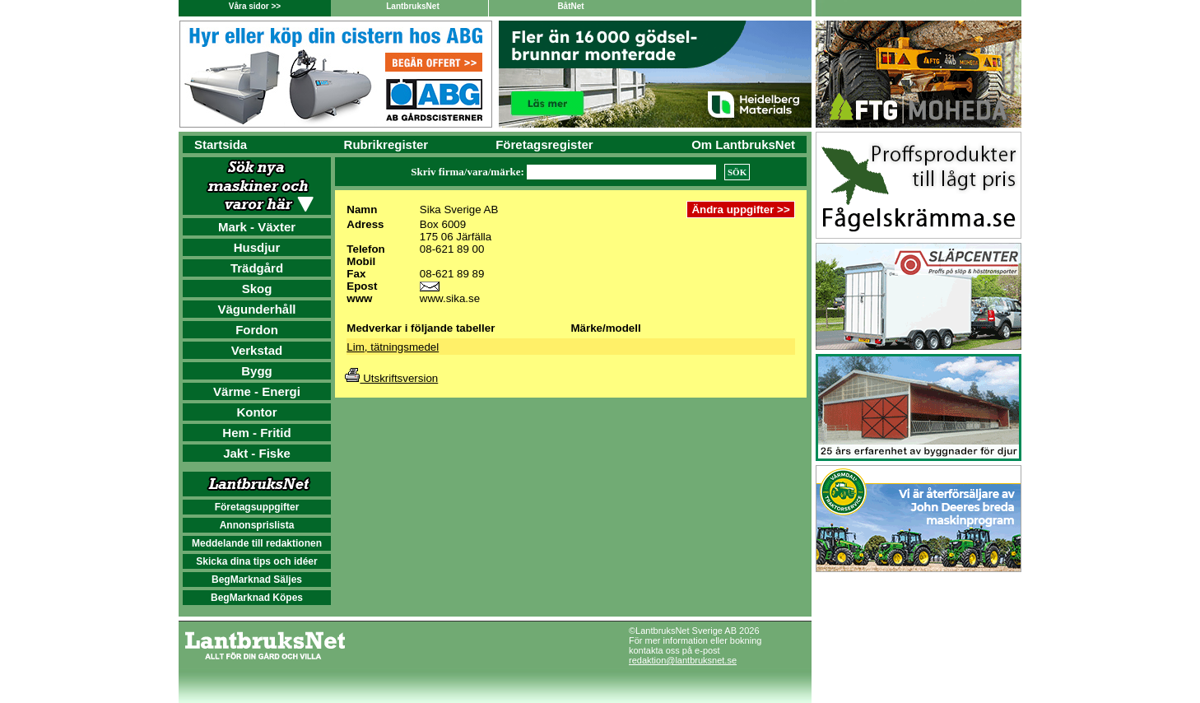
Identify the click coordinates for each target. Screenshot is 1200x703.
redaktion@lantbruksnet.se (683, 660)
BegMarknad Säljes (257, 579)
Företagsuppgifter (257, 507)
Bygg (256, 371)
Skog (257, 289)
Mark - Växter (256, 227)
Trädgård (256, 268)
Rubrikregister (386, 144)
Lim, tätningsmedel (393, 347)
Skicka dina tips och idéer (256, 561)
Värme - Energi (256, 391)
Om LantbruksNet (743, 144)
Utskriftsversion (391, 378)
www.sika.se (450, 298)
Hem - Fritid (256, 433)
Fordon (256, 330)
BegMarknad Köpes (257, 597)
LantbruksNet (412, 6)
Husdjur (257, 247)
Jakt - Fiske (257, 453)
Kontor (256, 412)
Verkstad (257, 350)
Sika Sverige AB (459, 209)
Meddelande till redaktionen (257, 543)
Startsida (220, 144)
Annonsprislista (257, 525)
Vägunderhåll (256, 309)
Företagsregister (544, 144)
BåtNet (570, 6)
